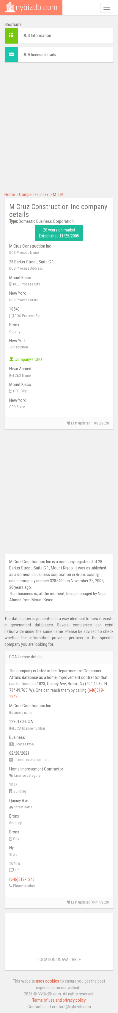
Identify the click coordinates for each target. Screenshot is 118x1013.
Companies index (34, 194)
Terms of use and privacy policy (59, 1000)
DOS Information (37, 35)
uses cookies (47, 981)
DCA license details (39, 54)
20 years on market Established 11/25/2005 (59, 233)
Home (9, 194)
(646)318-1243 (21, 879)
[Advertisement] (59, 126)
